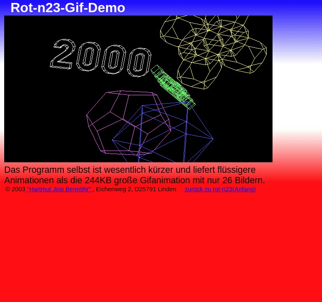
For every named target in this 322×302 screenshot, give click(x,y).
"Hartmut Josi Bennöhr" (58, 189)
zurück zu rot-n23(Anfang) (220, 189)
